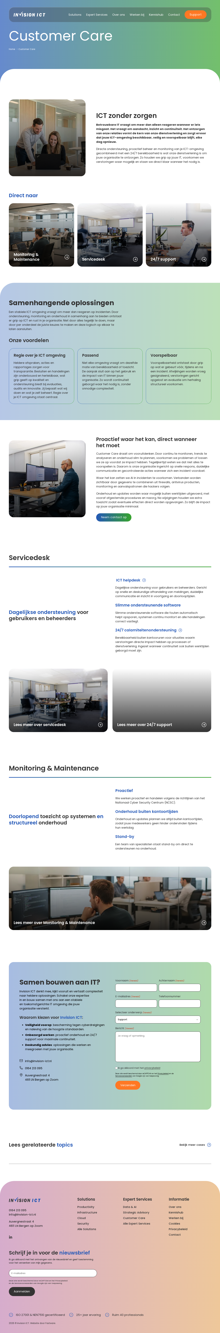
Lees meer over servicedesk (40, 725)
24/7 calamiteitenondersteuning (146, 630)
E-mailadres (127, 997)
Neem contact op (114, 517)
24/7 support (163, 259)
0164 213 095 (17, 1210)
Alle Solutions (86, 1230)
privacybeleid (152, 1068)
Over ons (118, 15)
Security (83, 1224)
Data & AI (130, 1207)
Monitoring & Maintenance (26, 257)
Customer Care (134, 1218)
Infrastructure (87, 1213)
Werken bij (137, 15)
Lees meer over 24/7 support (144, 725)
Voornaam (126, 981)
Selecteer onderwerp (133, 1013)
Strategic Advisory (136, 1213)
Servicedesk (93, 259)
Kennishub (156, 15)
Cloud (81, 1218)
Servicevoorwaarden (123, 1076)
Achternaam (171, 981)
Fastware (50, 1323)
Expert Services (97, 15)
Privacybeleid (163, 1074)
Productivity (85, 1207)
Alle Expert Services (136, 1224)
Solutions (74, 15)
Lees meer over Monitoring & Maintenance (54, 923)
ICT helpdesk (128, 580)
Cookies (174, 1224)
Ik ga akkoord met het (139, 1068)
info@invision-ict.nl (22, 1214)
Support (196, 14)
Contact (174, 15)
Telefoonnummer (170, 997)
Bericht (124, 1029)
